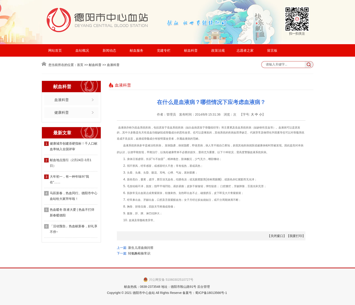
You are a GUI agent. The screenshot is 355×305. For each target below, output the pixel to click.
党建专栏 (163, 50)
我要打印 (296, 236)
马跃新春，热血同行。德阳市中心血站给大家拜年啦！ (73, 196)
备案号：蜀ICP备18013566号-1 (204, 293)
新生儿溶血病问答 (141, 247)
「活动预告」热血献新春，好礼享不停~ (73, 229)
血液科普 (61, 100)
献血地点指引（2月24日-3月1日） (70, 162)
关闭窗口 (277, 236)
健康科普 (61, 112)
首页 (80, 65)
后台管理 (203, 286)
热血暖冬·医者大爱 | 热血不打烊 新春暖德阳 (72, 212)
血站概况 (82, 50)
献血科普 (191, 50)
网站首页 (55, 50)
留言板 (272, 50)
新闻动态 (109, 50)
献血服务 (136, 50)
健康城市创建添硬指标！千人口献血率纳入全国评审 (73, 146)
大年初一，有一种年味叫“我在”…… (69, 179)
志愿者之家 (245, 50)
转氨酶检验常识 (139, 253)
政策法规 (218, 50)
